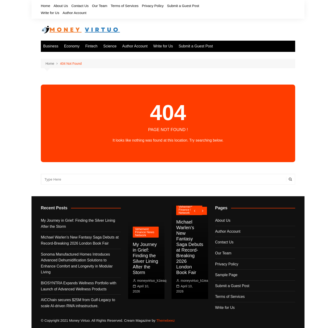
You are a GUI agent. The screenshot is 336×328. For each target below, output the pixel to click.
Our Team (99, 6)
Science (109, 46)
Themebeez (165, 320)
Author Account (74, 13)
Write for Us (50, 13)
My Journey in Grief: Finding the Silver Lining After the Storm (78, 223)
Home (45, 6)
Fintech (91, 46)
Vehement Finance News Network (144, 232)
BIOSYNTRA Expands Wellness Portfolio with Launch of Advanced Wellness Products (78, 286)
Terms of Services (124, 6)
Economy (72, 46)
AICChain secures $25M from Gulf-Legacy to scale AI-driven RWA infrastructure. (78, 303)
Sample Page (226, 275)
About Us (60, 6)
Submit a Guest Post (183, 6)
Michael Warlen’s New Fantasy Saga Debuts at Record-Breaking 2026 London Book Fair (80, 240)
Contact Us (80, 6)
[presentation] (195, 211)
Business (50, 46)
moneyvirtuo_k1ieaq (151, 280)
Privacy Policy (153, 6)
